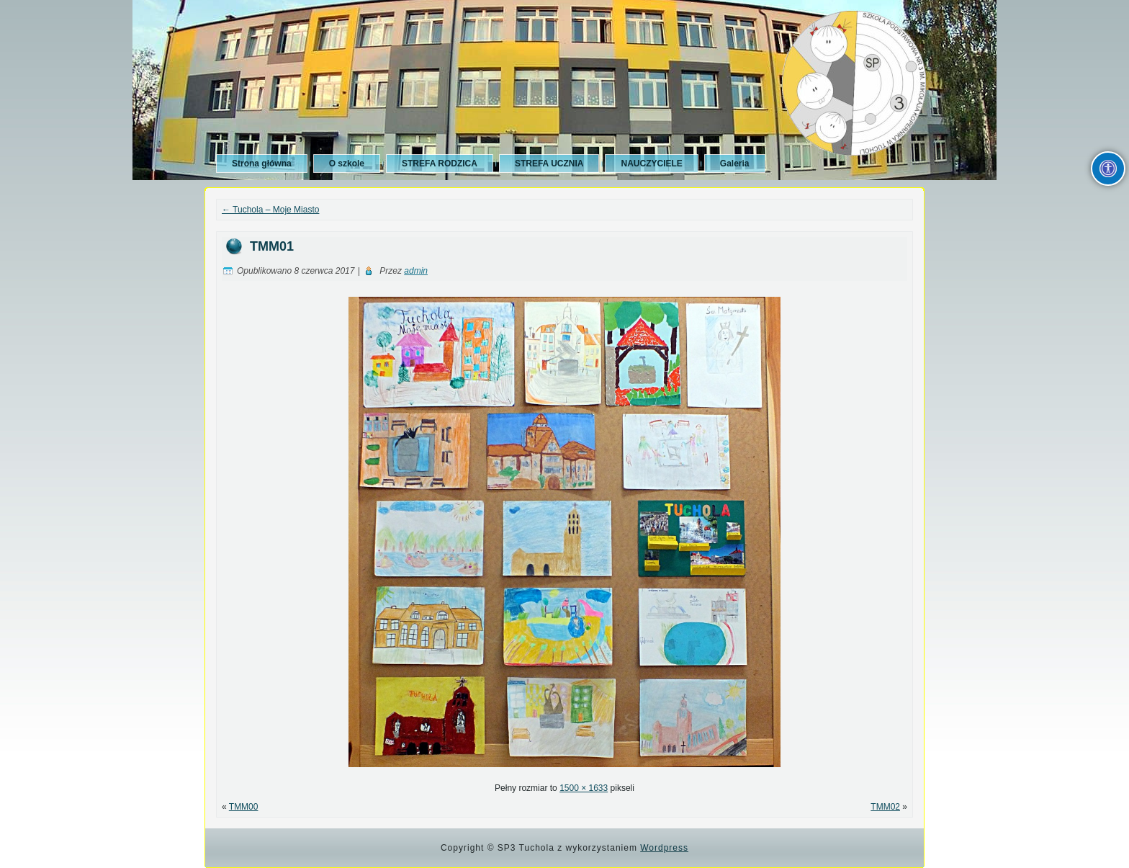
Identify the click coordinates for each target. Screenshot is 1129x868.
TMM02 (885, 807)
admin (416, 271)
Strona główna (262, 163)
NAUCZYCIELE (651, 163)
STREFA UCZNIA (549, 163)
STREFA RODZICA (439, 163)
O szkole (346, 163)
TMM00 (243, 807)
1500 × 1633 (583, 788)
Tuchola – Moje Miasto (270, 210)
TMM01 (272, 246)
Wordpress (664, 848)
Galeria (735, 163)
